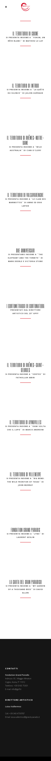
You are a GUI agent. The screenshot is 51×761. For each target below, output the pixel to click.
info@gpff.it (16, 689)
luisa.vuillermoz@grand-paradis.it (25, 717)
